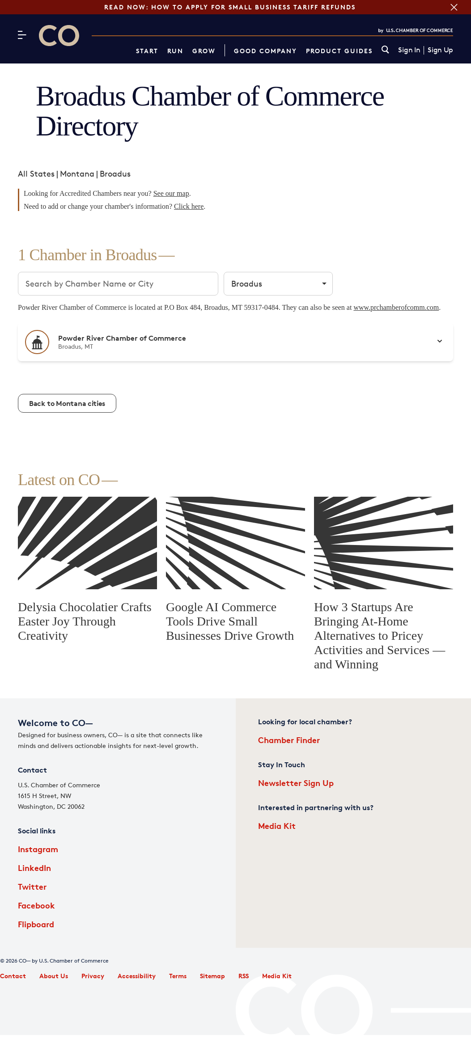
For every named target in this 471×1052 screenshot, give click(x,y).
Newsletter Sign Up (296, 782)
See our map (171, 193)
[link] (385, 50)
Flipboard (36, 924)
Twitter (32, 886)
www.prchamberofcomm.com (396, 307)
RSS (243, 976)
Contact (13, 976)
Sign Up (440, 50)
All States (36, 173)
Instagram (38, 849)
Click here (189, 206)
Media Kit (277, 825)
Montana (77, 173)
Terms (178, 976)
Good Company (265, 51)
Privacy (92, 976)
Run (175, 51)
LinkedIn (34, 867)
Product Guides (339, 51)
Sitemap (212, 976)
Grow (204, 51)
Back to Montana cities (67, 403)
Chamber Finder (289, 740)
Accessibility (137, 976)
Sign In (409, 50)
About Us (53, 976)
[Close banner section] (453, 7)
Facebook (36, 905)
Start (147, 51)
